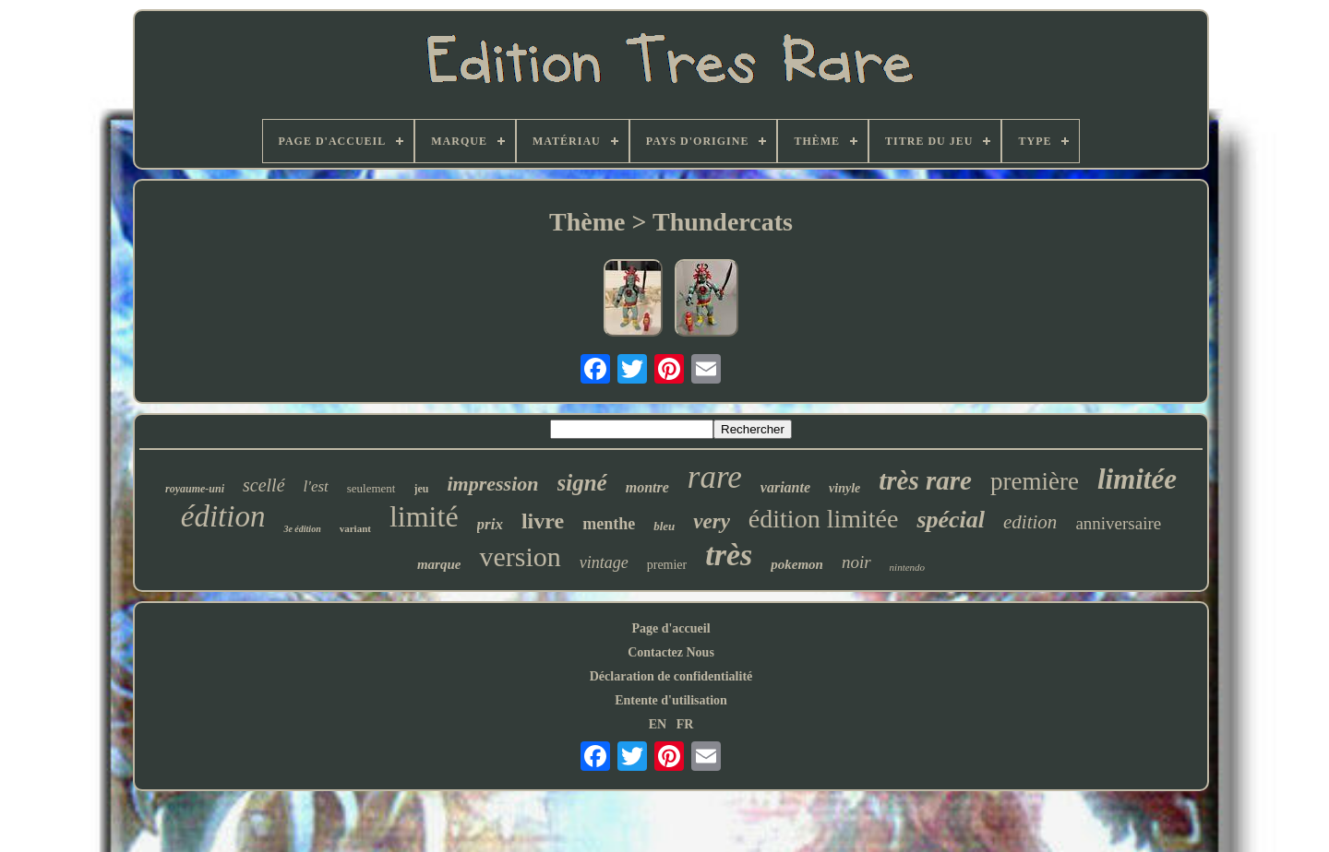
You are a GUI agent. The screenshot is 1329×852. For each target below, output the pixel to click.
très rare (925, 480)
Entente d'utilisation (671, 700)
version (519, 556)
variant (355, 528)
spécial (950, 519)
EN (657, 724)
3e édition (301, 529)
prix (490, 524)
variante (785, 487)
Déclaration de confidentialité (671, 676)
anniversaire (1118, 523)
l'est (316, 486)
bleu (664, 526)
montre (647, 487)
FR (685, 724)
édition (223, 516)
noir (856, 562)
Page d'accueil (670, 628)
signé (582, 482)
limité (424, 516)
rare (715, 477)
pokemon (797, 564)
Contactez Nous (671, 652)
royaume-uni (194, 488)
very (711, 521)
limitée (1137, 479)
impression (493, 483)
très (728, 555)
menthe (608, 524)
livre (542, 521)
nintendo (908, 567)
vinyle (844, 488)
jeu (421, 488)
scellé (264, 485)
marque (439, 564)
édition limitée (823, 518)
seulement (371, 488)
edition (1030, 522)
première (1034, 481)
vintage (604, 562)
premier (667, 565)
